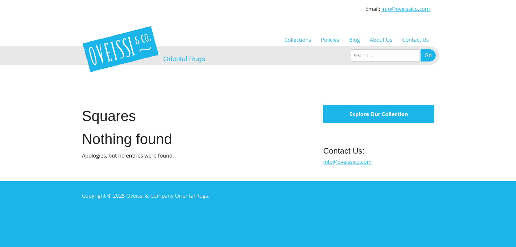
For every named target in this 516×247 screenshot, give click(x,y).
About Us (381, 39)
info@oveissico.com (405, 8)
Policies (330, 39)
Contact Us (415, 39)
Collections (297, 39)
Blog (354, 39)
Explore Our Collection (378, 114)
